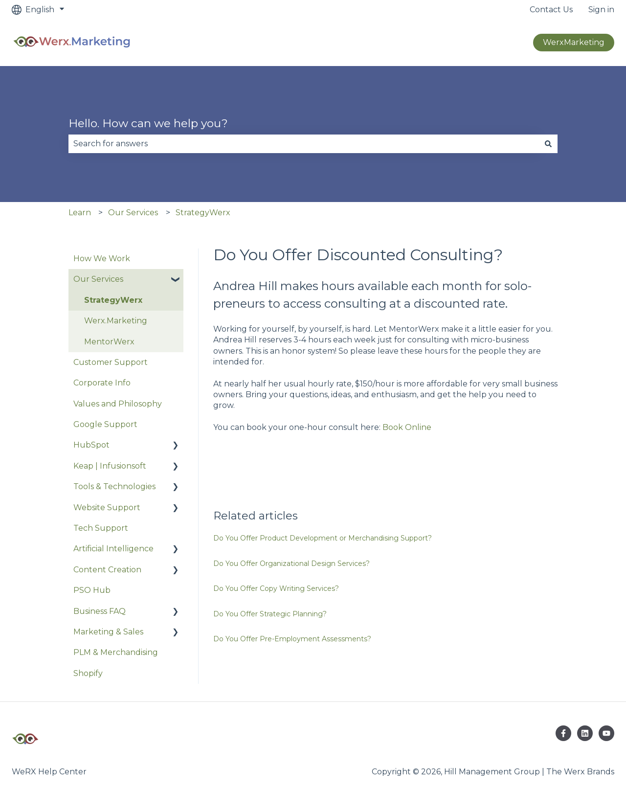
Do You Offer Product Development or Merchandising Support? (322, 538)
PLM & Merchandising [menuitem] (115, 652)
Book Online (406, 427)
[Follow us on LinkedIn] (585, 733)
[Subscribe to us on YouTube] (606, 733)
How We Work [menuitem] (101, 258)
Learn (79, 212)
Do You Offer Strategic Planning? (270, 613)
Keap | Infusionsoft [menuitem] (109, 466)
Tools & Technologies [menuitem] (114, 486)
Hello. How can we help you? (148, 123)
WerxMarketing (573, 42)
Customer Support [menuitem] (110, 362)
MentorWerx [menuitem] (109, 341)
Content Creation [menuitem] (107, 569)
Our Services (133, 212)
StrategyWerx (203, 212)
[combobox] (303, 144)
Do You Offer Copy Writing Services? (276, 588)
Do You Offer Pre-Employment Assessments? (292, 638)
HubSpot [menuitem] (91, 445)
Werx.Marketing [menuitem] (115, 320)
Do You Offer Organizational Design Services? (291, 563)
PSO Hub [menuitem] (92, 590)
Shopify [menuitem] (88, 673)
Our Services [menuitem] (98, 279)
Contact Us (551, 9)
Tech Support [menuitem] (100, 528)
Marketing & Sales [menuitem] (108, 631)
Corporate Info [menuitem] (102, 382)
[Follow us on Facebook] (563, 733)
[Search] (548, 144)
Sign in (601, 9)
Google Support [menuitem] (105, 424)
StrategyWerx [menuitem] (113, 300)
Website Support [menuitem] (106, 507)
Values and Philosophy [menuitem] (117, 403)
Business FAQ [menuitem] (99, 611)
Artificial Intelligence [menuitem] (113, 548)
